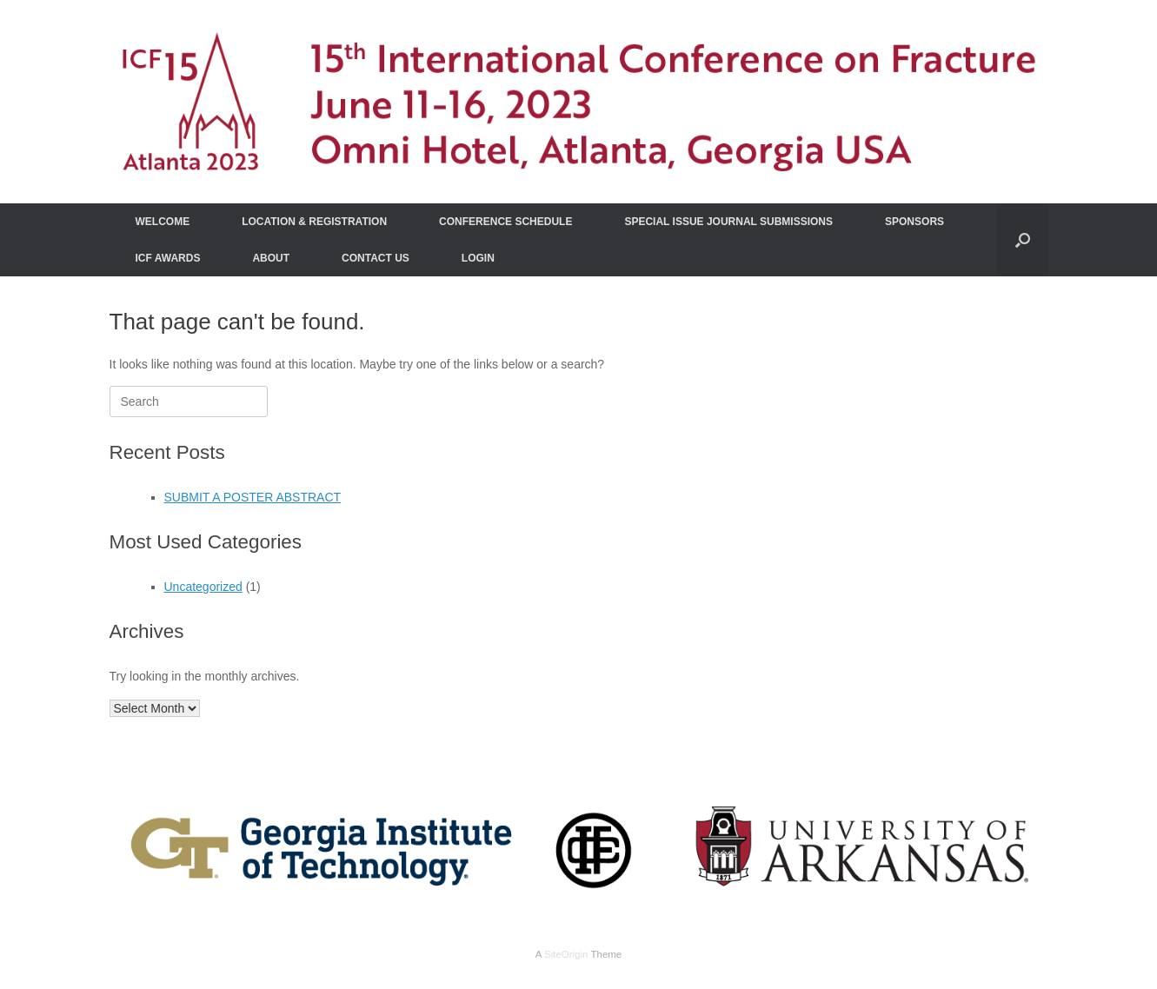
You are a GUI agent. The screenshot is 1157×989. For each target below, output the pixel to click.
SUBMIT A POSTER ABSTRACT (253, 497)
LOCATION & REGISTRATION (314, 222)
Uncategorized (203, 587)
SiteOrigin (566, 954)
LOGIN (478, 258)
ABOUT (270, 258)
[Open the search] (1022, 239)
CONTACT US (375, 258)
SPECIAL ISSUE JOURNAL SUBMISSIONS (728, 222)
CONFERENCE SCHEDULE (505, 222)
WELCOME (163, 222)
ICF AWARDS (168, 258)
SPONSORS (914, 222)
